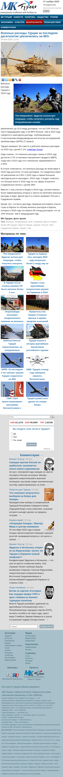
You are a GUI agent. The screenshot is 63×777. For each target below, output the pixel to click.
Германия (38, 222)
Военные (10, 222)
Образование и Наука (13, 645)
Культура (20, 22)
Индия (54, 222)
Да (14, 434)
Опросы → (48, 449)
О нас (27, 656)
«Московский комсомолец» (14, 695)
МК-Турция (6, 17)
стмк (29, 228)
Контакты (29, 658)
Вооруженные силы (24, 222)
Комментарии (8, 27)
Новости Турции (25, 225)
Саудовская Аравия (10, 228)
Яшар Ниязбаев (17, 587)
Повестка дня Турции (20, 489)
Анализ (8, 650)
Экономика (7, 22)
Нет (15, 437)
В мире (8, 643)
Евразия (8, 636)
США (51, 225)
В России (8, 638)
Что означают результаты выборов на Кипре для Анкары (24, 496)
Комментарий (16, 520)
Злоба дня (9, 655)
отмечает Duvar (35, 149)
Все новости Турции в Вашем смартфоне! (21, 687)
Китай (3, 225)
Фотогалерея (10, 657)
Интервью (9, 653)
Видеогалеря (30, 638)
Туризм (54, 17)
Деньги (47, 222)
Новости (18, 17)
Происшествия (52, 22)
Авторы (28, 649)
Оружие (36, 225)
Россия (44, 225)
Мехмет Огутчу (16, 459)
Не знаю (17, 440)
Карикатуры (30, 641)
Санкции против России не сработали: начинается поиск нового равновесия (25, 465)
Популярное (10, 641)
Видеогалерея (10, 660)
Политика (30, 17)
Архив (27, 663)
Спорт (7, 648)
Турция (23, 228)
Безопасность (34, 22)
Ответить (31, 444)
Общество (42, 17)
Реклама (28, 661)
